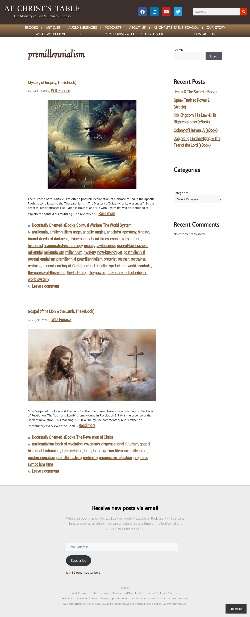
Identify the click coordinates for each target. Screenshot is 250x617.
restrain (123, 259)
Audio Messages (82, 27)
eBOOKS (31, 27)
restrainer (138, 259)
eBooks (69, 225)
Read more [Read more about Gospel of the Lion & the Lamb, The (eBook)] (87, 425)
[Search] (243, 11)
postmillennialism (41, 259)
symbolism (36, 464)
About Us (137, 27)
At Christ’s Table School (176, 27)
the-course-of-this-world (46, 272)
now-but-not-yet (109, 252)
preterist (110, 259)
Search (178, 50)
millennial (35, 252)
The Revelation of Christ (94, 437)
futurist (135, 238)
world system (38, 279)
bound (33, 238)
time (49, 464)
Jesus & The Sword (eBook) (195, 91)
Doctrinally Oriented (47, 225)
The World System (117, 225)
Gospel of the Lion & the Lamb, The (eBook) (61, 311)
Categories (181, 193)
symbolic (144, 265)
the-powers (97, 272)
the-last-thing (77, 272)
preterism (90, 457)
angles (100, 232)
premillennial (66, 259)
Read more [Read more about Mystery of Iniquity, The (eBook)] (106, 213)
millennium (73, 252)
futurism (131, 444)
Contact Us (204, 34)
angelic (88, 232)
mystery (90, 252)
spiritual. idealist (95, 265)
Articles (53, 27)
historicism (51, 450)
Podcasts (113, 27)
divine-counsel (80, 238)
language (100, 450)
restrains (34, 265)
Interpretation (72, 450)
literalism (122, 450)
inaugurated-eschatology (63, 245)
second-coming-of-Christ (62, 265)
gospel (145, 444)
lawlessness (106, 245)
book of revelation (69, 444)
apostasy (129, 232)
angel (77, 232)
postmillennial (134, 252)
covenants (92, 444)
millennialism (54, 252)
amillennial (40, 232)
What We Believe (50, 34)
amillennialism (60, 232)
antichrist (114, 232)
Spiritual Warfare (89, 225)
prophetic (140, 457)
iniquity (89, 245)
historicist (35, 245)
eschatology (119, 238)
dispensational (112, 444)
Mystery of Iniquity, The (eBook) (52, 82)
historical (35, 450)
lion (111, 450)
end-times (101, 238)
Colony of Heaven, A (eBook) (196, 130)
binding (143, 232)
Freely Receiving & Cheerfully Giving (129, 34)
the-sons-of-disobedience (127, 272)
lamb (87, 450)
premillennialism (89, 259)
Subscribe (78, 560)
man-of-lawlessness (132, 245)
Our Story (215, 27)
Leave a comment (45, 286)
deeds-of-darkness (53, 238)
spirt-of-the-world (122, 265)
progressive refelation (115, 457)
